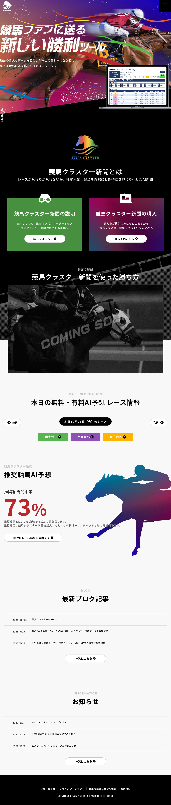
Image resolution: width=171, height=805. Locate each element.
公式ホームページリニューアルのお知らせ (54, 745)
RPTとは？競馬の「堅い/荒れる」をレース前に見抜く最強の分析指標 (68, 642)
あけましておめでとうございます (49, 722)
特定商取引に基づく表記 (102, 788)
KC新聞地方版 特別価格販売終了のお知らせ (55, 734)
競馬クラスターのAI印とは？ (47, 619)
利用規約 (126, 788)
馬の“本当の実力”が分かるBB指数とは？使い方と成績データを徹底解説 (70, 631)
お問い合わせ (47, 788)
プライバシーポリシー (72, 788)
